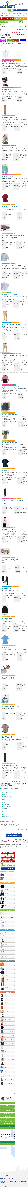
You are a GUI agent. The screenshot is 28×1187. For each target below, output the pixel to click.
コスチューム (7, 999)
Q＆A (8, 1108)
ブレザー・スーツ (8, 987)
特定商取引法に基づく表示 (8, 1103)
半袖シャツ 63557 (8, 736)
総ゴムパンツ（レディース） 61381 (13, 500)
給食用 (6, 921)
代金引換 (5, 808)
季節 (16, 39)
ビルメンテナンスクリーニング (8, 976)
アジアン (7, 897)
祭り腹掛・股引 (8, 1027)
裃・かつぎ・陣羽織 (9, 1031)
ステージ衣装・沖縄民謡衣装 (9, 995)
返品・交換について (7, 816)
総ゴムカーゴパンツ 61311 (11, 765)
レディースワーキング (9, 971)
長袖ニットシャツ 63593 (10, 529)
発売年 (3, 41)
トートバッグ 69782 (9, 677)
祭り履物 (7, 1047)
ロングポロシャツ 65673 (10, 206)
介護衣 (6, 956)
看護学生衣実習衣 (8, 948)
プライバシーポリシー (8, 1113)
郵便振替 (5, 802)
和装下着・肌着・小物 (9, 1075)
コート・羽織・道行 (9, 1083)
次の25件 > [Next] (4, 37)
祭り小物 (7, 1071)
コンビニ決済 (6, 804)
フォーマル (7, 885)
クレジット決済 (6, 806)
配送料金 (5, 812)
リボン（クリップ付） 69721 (11, 559)
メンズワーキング (8, 963)
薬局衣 (6, 952)
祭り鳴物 (7, 1011)
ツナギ (6, 979)
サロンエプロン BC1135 (10, 415)
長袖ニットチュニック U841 (11, 387)
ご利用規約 (7, 1110)
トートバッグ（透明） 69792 (11, 706)
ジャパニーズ (7, 893)
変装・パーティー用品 (9, 1059)
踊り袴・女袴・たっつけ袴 (9, 1003)
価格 (16, 41)
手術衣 (6, 940)
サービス (9, 13)
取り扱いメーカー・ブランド (18, 15)
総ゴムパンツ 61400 (9, 588)
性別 (10, 39)
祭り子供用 (7, 1007)
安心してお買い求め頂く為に (7, 1116)
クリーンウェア (8, 925)
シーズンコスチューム (9, 1035)
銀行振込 (5, 799)
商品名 (22, 39)
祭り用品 (8, 15)
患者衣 (6, 944)
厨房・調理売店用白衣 (9, 917)
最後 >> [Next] (11, 37)
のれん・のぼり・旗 (9, 1043)
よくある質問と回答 (7, 796)
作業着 (1, 15)
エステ (6, 901)
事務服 (3, 13)
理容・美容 (7, 905)
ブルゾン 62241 (8, 618)
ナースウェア (7, 932)
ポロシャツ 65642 (8, 647)
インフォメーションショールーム (9, 879)
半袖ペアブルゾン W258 (10, 294)
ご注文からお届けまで (8, 792)
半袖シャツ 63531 (8, 470)
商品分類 (3, 39)
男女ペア (7, 967)
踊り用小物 (7, 1051)
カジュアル (6, 889)
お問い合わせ (8, 1118)
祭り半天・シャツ (8, 1015)
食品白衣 (16, 13)
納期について (6, 814)
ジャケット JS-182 (9, 147)
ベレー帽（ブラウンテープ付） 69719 (14, 235)
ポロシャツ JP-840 (9, 89)
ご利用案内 (5, 794)
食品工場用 (7, 913)
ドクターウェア (8, 936)
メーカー (10, 41)
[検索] (13, 22)
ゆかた (6, 1063)
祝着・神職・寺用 (8, 1079)
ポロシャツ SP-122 (9, 62)
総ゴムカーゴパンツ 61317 (11, 117)
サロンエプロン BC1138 (10, 442)
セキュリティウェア (9, 983)
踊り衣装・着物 (8, 1019)
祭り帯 (6, 1055)
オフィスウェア (8, 874)
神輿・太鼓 (7, 1023)
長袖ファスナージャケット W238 (12, 265)
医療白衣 (22, 13)
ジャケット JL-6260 (9, 176)
